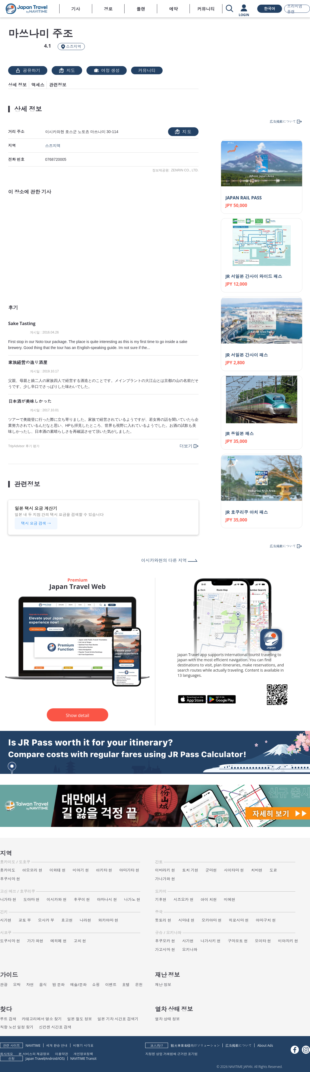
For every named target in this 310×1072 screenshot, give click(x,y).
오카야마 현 (212, 920)
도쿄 (273, 870)
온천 (139, 984)
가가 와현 (35, 940)
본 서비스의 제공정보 (33, 1054)
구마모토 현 (238, 940)
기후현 (160, 899)
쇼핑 (96, 984)
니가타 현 (8, 899)
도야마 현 (31, 899)
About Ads (265, 1045)
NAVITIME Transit (83, 1058)
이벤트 (111, 984)
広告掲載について (238, 1045)
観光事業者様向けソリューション (195, 1045)
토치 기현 (190, 870)
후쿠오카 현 (165, 940)
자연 (30, 984)
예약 (173, 9)
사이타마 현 (234, 870)
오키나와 (189, 949)
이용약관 (61, 1054)
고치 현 (80, 940)
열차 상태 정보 (167, 1018)
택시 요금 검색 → (36, 523)
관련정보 (57, 85)
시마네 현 (186, 920)
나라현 (85, 920)
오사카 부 (46, 920)
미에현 (229, 899)
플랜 (141, 9)
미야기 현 (81, 870)
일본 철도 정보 (79, 1018)
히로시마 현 (239, 920)
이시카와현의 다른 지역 (164, 560)
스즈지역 (52, 145)
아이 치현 (209, 899)
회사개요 (6, 1054)
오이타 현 (263, 940)
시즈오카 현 (183, 899)
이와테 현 (57, 870)
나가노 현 (132, 899)
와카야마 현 (108, 920)
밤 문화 (58, 984)
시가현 (5, 920)
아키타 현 (104, 870)
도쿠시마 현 (10, 940)
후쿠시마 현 (10, 878)
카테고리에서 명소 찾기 (42, 1018)
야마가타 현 (129, 870)
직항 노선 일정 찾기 (16, 1027)
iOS (61, 1058)
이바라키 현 (165, 870)
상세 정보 (17, 85)
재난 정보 (163, 984)
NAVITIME (33, 1045)
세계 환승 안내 (56, 1045)
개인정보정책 (83, 1054)
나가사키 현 (211, 940)
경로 (108, 9)
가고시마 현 (165, 949)
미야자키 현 (288, 940)
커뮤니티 (206, 9)
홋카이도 (7, 870)
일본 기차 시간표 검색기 (117, 1018)
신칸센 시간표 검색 (55, 1027)
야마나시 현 (107, 899)
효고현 (67, 920)
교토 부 (24, 920)
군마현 (211, 870)
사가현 (188, 940)
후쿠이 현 (82, 899)
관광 (4, 984)
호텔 (126, 984)
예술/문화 (78, 984)
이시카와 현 (56, 899)
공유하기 (27, 70)
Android (51, 1058)
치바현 (256, 870)
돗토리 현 (163, 920)
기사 (75, 9)
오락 (17, 984)
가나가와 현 (165, 878)
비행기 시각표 (83, 1045)
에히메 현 (58, 940)
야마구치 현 (266, 920)
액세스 (37, 85)
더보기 (186, 446)
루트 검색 (8, 1018)
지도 (67, 70)
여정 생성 (107, 70)
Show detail (77, 715)
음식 (43, 984)
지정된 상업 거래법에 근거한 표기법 (171, 1054)
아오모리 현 (32, 870)
